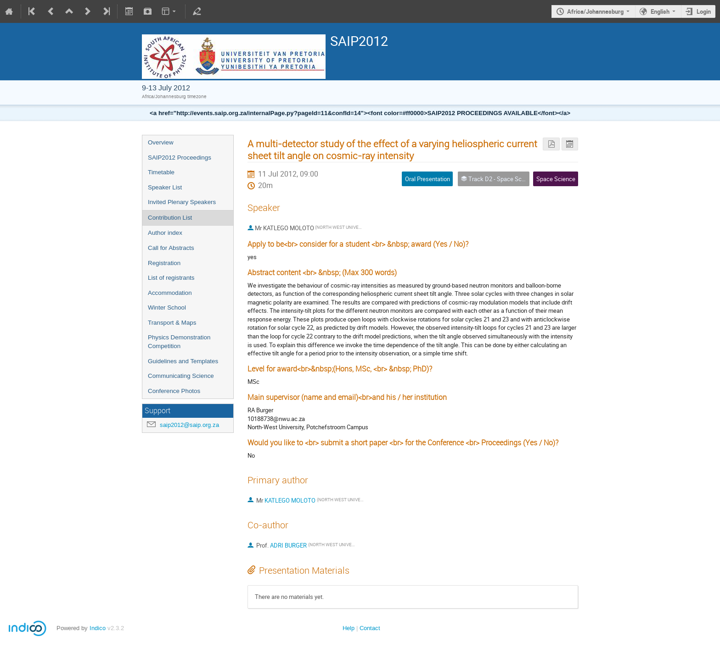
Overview (161, 142)
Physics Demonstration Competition (179, 341)
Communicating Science (181, 375)
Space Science (555, 179)
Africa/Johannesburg (595, 11)
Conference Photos (174, 391)
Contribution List (170, 217)
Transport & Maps (172, 322)
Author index (165, 232)
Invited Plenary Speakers (182, 202)
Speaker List (165, 187)
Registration (164, 263)
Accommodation (170, 292)
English (660, 11)
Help (348, 628)
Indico (98, 628)
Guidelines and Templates (183, 361)
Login (704, 11)
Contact (370, 628)
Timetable (161, 172)
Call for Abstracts (171, 247)
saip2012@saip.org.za (189, 425)
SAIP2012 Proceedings (179, 157)
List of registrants (171, 277)
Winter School (167, 307)
